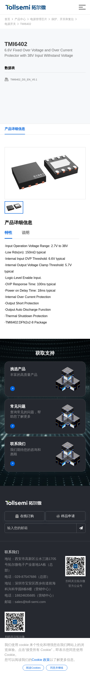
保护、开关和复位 (62, 19)
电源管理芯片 (38, 19)
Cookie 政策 (41, 660)
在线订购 (24, 516)
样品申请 (65, 516)
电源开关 (10, 23)
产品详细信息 (15, 129)
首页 (7, 19)
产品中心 (20, 19)
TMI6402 (25, 23)
